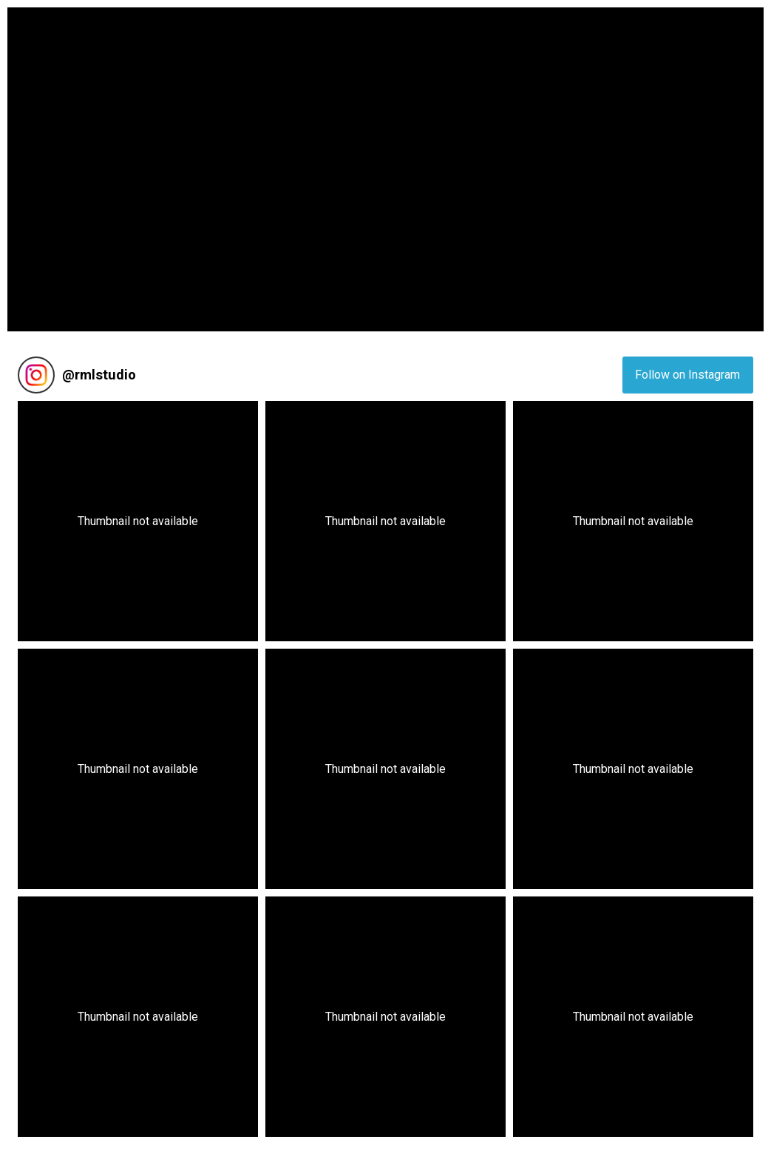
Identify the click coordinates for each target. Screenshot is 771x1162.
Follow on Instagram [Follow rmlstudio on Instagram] (687, 375)
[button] (138, 521)
